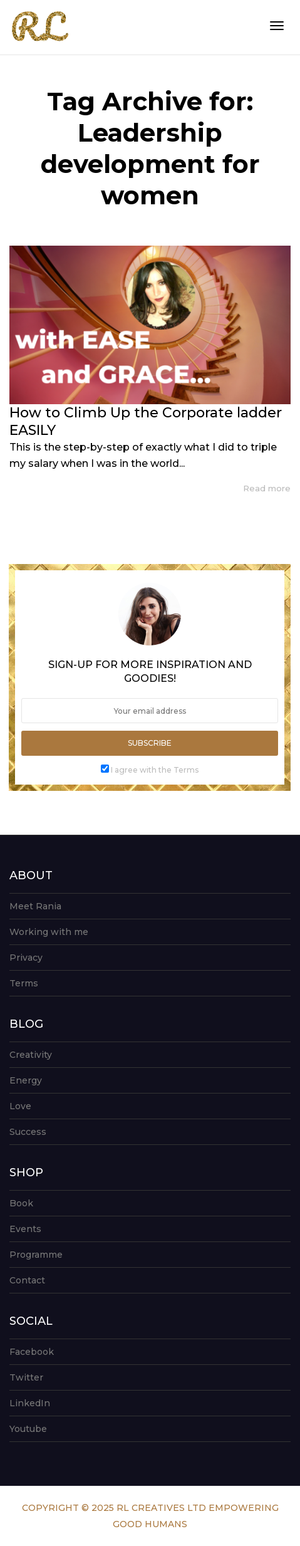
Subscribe (150, 743)
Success (27, 1131)
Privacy (26, 957)
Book (21, 1203)
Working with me (48, 932)
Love (20, 1106)
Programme (36, 1254)
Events (25, 1229)
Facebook (31, 1351)
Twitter (26, 1377)
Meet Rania (35, 906)
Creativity (30, 1054)
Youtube (28, 1428)
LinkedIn (29, 1403)
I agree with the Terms (155, 770)
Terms (23, 983)
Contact (27, 1280)
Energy (25, 1080)
